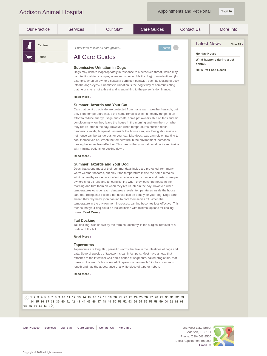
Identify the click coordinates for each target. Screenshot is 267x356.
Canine (35, 45)
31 (171, 297)
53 (130, 301)
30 (166, 297)
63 (181, 301)
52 (124, 301)
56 (145, 301)
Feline (34, 56)
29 (161, 297)
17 (99, 297)
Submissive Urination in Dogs (100, 68)
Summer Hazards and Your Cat (100, 105)
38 (52, 301)
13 (79, 297)
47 (99, 301)
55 (140, 301)
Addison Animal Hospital (51, 12)
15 (89, 297)
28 (156, 297)
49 (109, 301)
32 (177, 297)
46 (94, 301)
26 (146, 297)
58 (155, 301)
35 (37, 301)
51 (119, 301)
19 (109, 297)
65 (30, 306)
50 (114, 301)
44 (83, 301)
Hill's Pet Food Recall (211, 70)
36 (42, 301)
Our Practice (38, 29)
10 (63, 297)
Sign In (226, 11)
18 (104, 297)
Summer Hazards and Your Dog (101, 164)
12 (73, 297)
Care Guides (152, 29)
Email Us (205, 345)
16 (94, 297)
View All (236, 44)
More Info (228, 29)
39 (57, 301)
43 (78, 301)
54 (135, 301)
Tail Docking (84, 220)
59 (161, 301)
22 (125, 297)
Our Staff (114, 29)
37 (47, 301)
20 (115, 297)
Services (76, 29)
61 (171, 301)
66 (35, 306)
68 (45, 306)
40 (63, 301)
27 (151, 297)
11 (68, 297)
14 (84, 297)
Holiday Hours (206, 53)
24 (135, 297)
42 (73, 301)
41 (68, 301)
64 (25, 306)
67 (40, 306)
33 (182, 297)
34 (32, 301)
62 (176, 301)
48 (104, 301)
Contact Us (190, 29)
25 (140, 297)
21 (120, 297)
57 (150, 301)
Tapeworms (84, 245)
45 (88, 301)
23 (130, 297)
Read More (81, 96)
